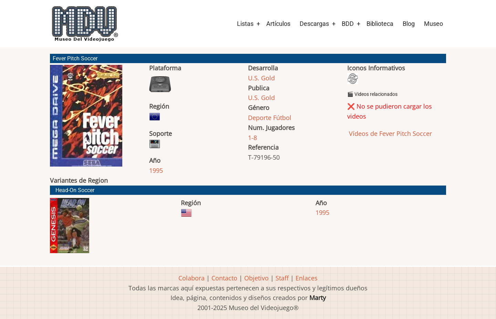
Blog (409, 23)
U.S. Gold (261, 78)
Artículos (278, 23)
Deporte (259, 117)
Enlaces (307, 278)
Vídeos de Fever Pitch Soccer (389, 133)
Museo (433, 23)
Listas (245, 23)
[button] (86, 119)
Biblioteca (379, 23)
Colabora (191, 278)
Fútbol (282, 117)
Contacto (224, 278)
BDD (348, 23)
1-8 (252, 137)
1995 (156, 170)
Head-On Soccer (74, 190)
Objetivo (256, 278)
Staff (282, 278)
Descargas (314, 23)
